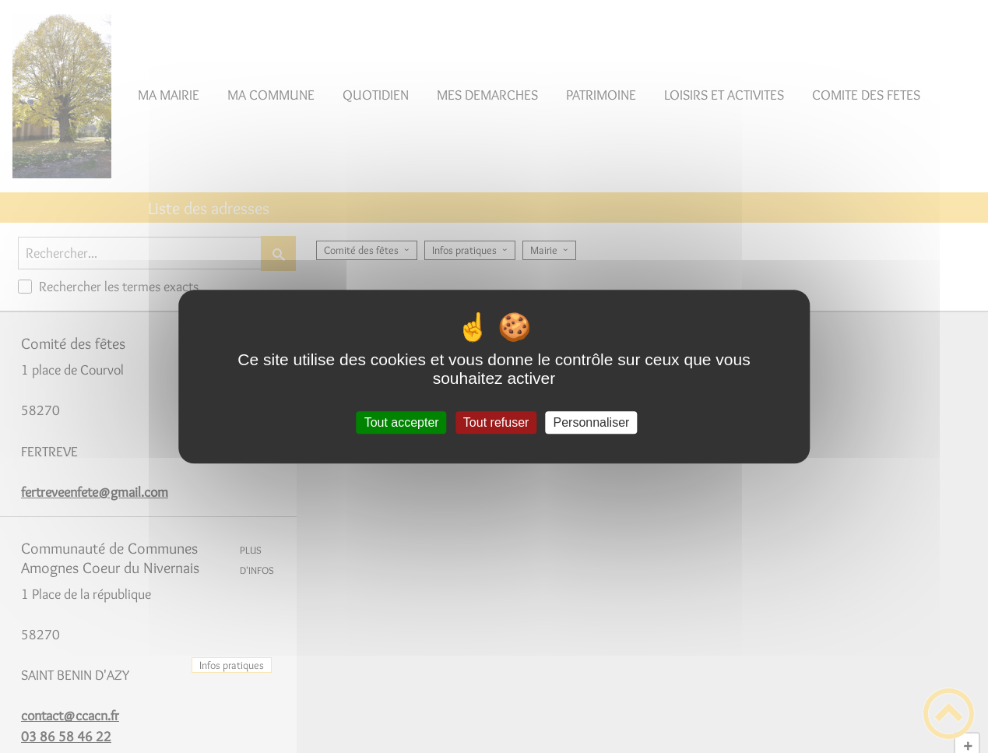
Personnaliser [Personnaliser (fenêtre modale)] (592, 422)
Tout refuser (496, 422)
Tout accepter (401, 422)
